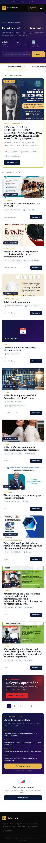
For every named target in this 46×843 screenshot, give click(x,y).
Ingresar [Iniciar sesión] (33, 8)
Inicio (4, 22)
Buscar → (38, 54)
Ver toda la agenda (23, 766)
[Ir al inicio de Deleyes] (10, 8)
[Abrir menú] (41, 7)
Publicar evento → (23, 798)
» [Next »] (37, 706)
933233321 (8, 831)
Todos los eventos (16, 66)
